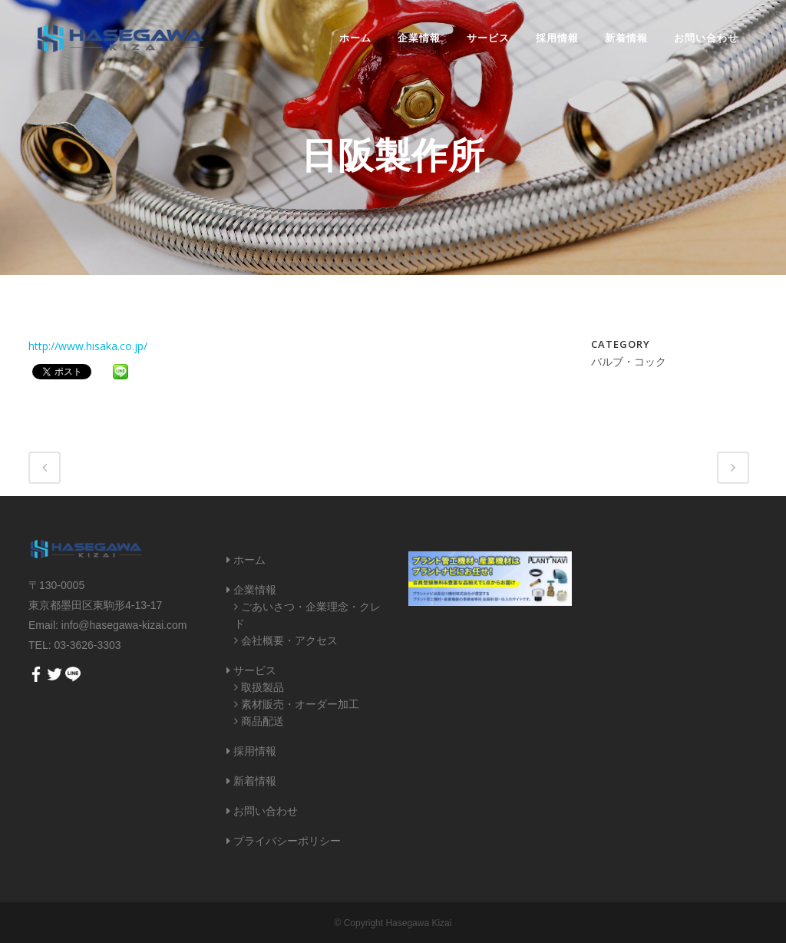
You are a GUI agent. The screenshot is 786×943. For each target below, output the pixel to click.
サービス (254, 670)
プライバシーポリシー (287, 841)
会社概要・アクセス (289, 640)
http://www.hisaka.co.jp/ (87, 346)
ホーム (249, 560)
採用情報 (254, 751)
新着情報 (254, 781)
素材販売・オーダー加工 (300, 704)
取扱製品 (262, 687)
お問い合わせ (265, 811)
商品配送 (262, 721)
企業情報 (254, 590)
